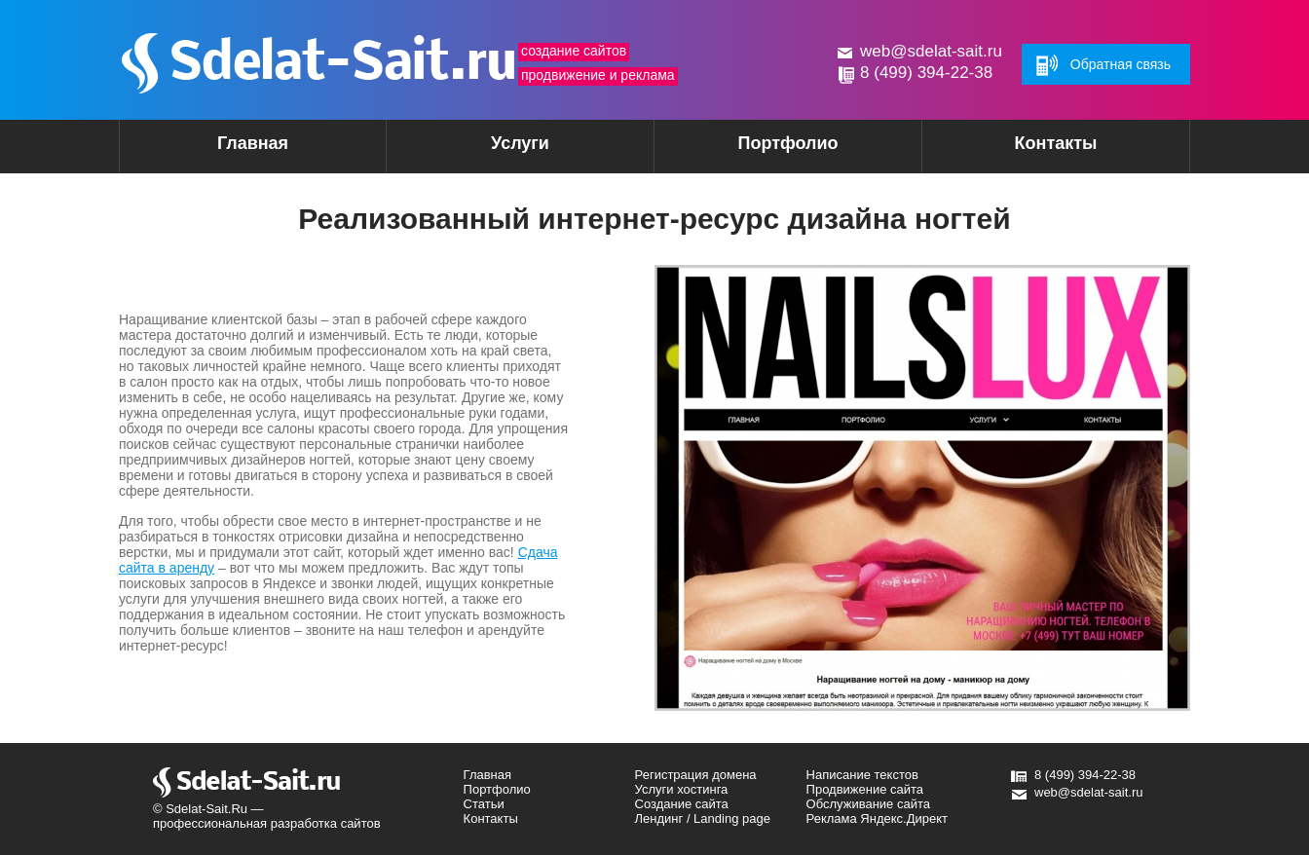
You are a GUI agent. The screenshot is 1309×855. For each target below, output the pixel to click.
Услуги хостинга (682, 789)
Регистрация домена (696, 774)
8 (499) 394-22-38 (926, 72)
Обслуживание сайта (868, 804)
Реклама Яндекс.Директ (877, 818)
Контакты (1056, 143)
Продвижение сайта (865, 789)
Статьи (484, 804)
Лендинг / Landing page (702, 818)
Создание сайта (682, 804)
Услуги (486, 149)
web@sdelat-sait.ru (931, 51)
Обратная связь (1120, 64)
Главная (252, 143)
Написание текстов (862, 774)
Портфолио (787, 143)
